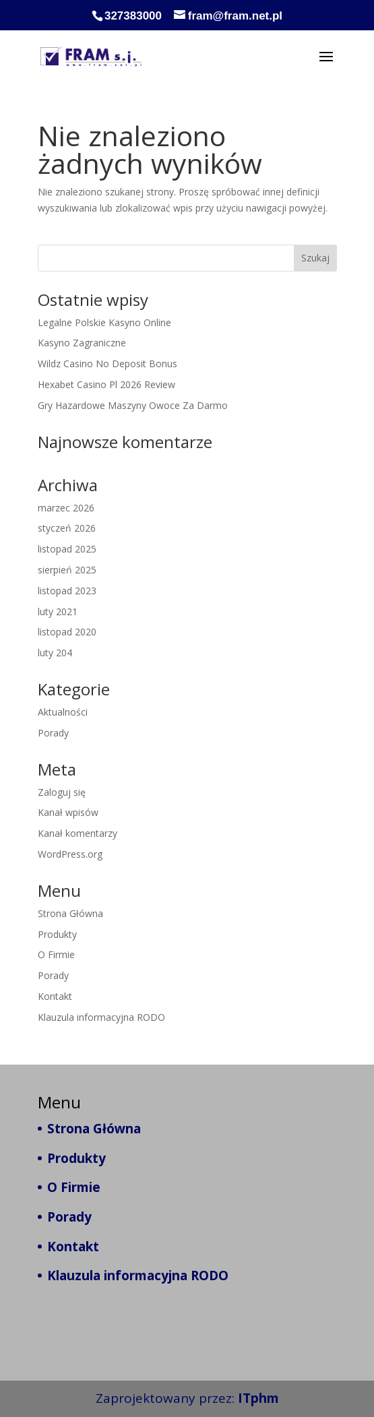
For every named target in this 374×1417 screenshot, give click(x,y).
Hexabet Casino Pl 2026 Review (106, 384)
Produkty (57, 934)
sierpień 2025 (67, 569)
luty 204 (55, 652)
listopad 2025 (67, 548)
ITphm (258, 1398)
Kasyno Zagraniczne (82, 342)
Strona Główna (70, 913)
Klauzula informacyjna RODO (101, 1017)
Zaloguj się (62, 792)
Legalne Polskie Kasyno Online (104, 322)
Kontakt (55, 996)
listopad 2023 (67, 590)
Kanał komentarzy (77, 833)
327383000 (133, 15)
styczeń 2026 (67, 528)
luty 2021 (57, 611)
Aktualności (63, 711)
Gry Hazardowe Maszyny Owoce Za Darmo (133, 405)
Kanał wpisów (68, 812)
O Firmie (56, 954)
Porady (53, 732)
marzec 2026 (66, 507)
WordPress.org (70, 854)
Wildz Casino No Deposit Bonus (107, 363)
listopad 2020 (67, 631)
